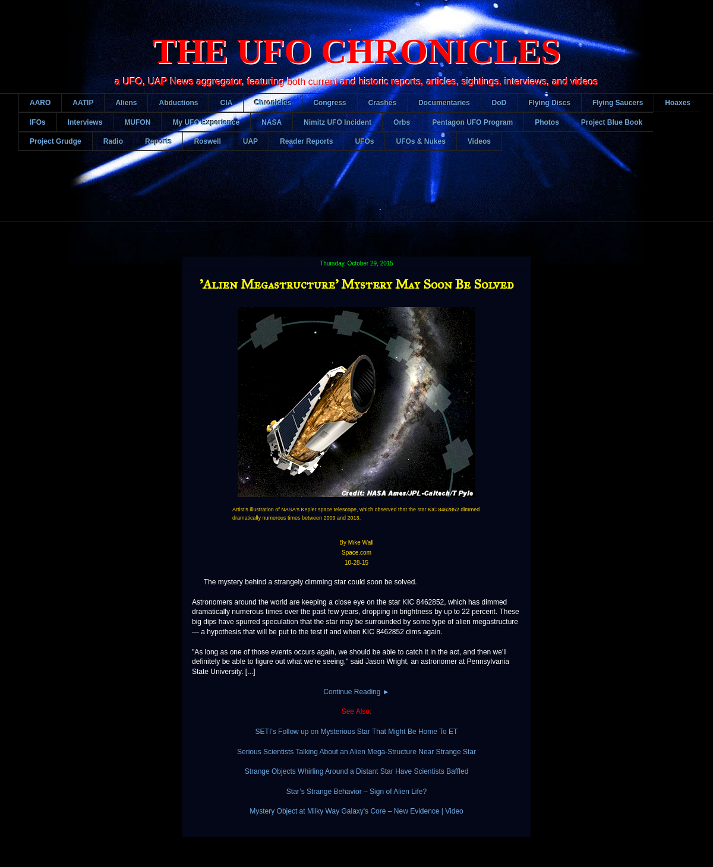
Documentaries (444, 103)
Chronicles (272, 103)
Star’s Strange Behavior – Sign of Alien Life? (356, 791)
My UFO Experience (205, 122)
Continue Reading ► (356, 692)
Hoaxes (677, 103)
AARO (40, 103)
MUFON (137, 122)
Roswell (207, 141)
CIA (226, 103)
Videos (479, 141)
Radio (113, 141)
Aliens (126, 103)
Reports (158, 141)
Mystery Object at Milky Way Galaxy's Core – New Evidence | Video (356, 811)
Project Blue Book (611, 122)
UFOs (364, 141)
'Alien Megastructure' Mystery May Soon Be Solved (357, 284)
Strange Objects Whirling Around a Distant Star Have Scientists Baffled (357, 771)
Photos (547, 122)
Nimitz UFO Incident (337, 122)
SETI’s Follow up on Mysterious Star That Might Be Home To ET (356, 731)
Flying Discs (549, 103)
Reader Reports (306, 141)
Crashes (382, 103)
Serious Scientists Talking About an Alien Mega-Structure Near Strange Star (356, 752)
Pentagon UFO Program (472, 122)
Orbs (401, 122)
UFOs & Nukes (420, 141)
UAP (250, 141)
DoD (499, 103)
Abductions (178, 103)
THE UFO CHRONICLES (357, 51)
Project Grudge (55, 141)
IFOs (38, 122)
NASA (271, 122)
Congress (329, 103)
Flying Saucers (617, 103)
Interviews (85, 122)
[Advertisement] (365, 195)
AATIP (82, 103)
